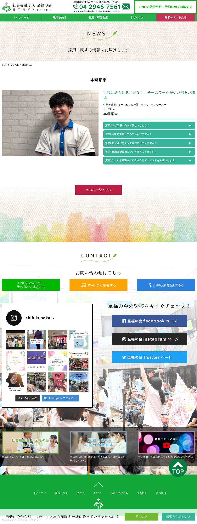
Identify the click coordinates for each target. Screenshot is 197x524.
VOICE (15, 65)
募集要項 (161, 492)
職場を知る (60, 17)
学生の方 (141, 516)
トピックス (137, 17)
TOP (4, 65)
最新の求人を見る (176, 17)
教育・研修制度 (98, 17)
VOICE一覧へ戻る (98, 189)
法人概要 (142, 492)
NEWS (97, 492)
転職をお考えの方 (178, 516)
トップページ (21, 17)
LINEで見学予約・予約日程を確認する (166, 7)
